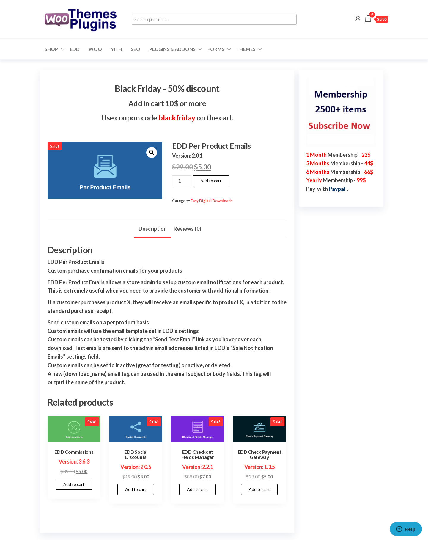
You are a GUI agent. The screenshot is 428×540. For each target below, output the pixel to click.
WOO (95, 49)
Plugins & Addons (172, 49)
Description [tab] (153, 228)
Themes (246, 49)
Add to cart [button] (73, 484)
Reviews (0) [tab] (187, 228)
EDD (75, 49)
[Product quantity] (181, 180)
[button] (151, 152)
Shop (51, 49)
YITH (116, 49)
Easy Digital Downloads (211, 201)
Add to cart (210, 180)
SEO (135, 49)
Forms (215, 49)
